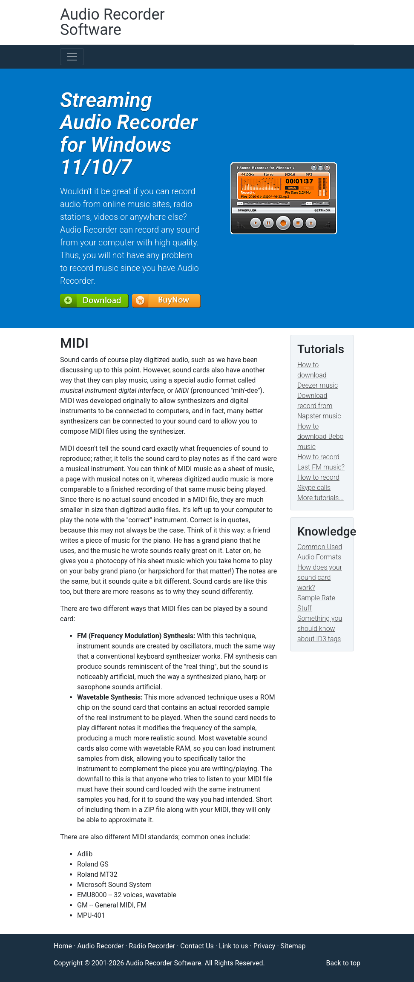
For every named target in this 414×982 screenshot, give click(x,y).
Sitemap (293, 946)
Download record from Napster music (319, 406)
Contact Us (197, 946)
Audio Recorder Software (112, 22)
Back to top (343, 963)
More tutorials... (320, 498)
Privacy (264, 946)
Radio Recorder (152, 946)
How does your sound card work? (319, 577)
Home (63, 946)
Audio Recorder (100, 946)
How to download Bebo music (320, 436)
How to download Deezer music (317, 375)
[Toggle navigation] (72, 56)
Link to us (233, 946)
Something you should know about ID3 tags (319, 628)
